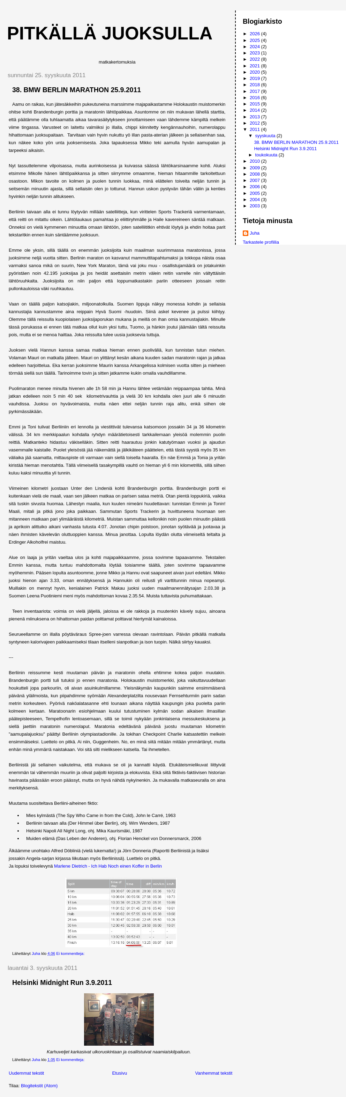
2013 (255, 116)
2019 (255, 78)
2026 (255, 33)
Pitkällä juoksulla (109, 33)
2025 (255, 40)
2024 (255, 46)
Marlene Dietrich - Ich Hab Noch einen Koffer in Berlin (108, 866)
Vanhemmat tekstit (214, 1073)
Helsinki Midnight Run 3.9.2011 (62, 982)
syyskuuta (266, 135)
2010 (255, 161)
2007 (255, 180)
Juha (255, 233)
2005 (255, 193)
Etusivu (119, 1073)
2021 (255, 65)
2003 (255, 205)
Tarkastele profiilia (261, 242)
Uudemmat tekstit (26, 1073)
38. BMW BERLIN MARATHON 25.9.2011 (76, 90)
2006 (255, 186)
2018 (255, 84)
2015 (255, 103)
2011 (255, 129)
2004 (255, 199)
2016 (255, 97)
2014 (255, 110)
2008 (255, 174)
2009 (255, 167)
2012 (255, 123)
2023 (255, 53)
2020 (255, 72)
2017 (255, 91)
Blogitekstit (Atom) (39, 1085)
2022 (255, 59)
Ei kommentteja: (70, 953)
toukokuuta (267, 154)
